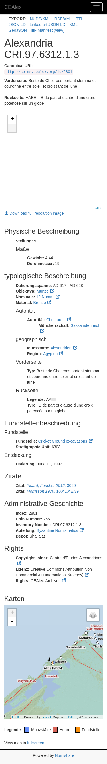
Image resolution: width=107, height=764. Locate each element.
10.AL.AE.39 (53, 491)
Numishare (64, 755)
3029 (51, 485)
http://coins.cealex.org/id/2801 (38, 72)
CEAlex (12, 7)
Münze (43, 291)
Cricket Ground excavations (62, 441)
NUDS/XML (40, 19)
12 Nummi (45, 297)
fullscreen (35, 743)
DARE (72, 717)
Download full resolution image (34, 213)
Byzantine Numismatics (57, 530)
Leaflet (96, 208)
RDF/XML (63, 19)
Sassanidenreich (85, 325)
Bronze (39, 302)
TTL (79, 19)
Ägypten (50, 353)
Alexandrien (61, 348)
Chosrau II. (56, 319)
